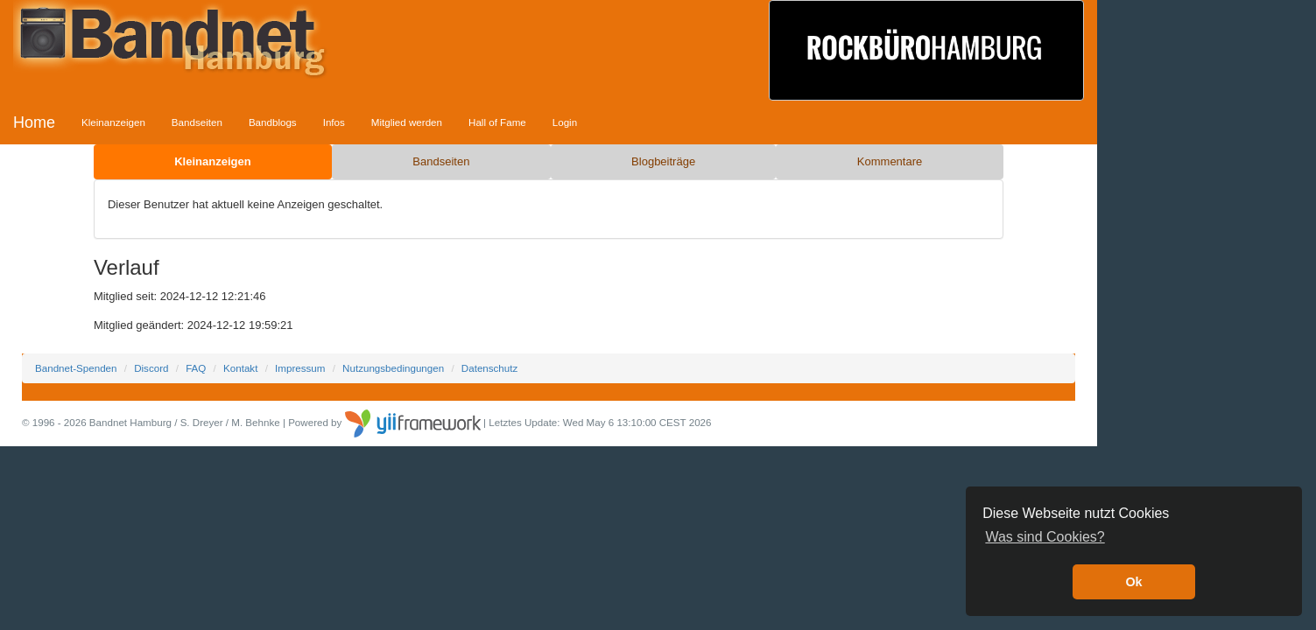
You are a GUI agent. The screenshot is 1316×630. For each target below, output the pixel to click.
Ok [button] (1133, 582)
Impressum (300, 368)
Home (34, 122)
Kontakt (240, 368)
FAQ (196, 368)
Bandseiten (197, 122)
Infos (334, 122)
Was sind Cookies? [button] (1044, 536)
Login (564, 122)
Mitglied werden (406, 122)
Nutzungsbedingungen (393, 368)
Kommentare (889, 161)
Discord (151, 368)
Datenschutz (489, 368)
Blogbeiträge (663, 161)
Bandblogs (273, 122)
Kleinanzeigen (113, 122)
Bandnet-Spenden (75, 368)
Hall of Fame (497, 122)
